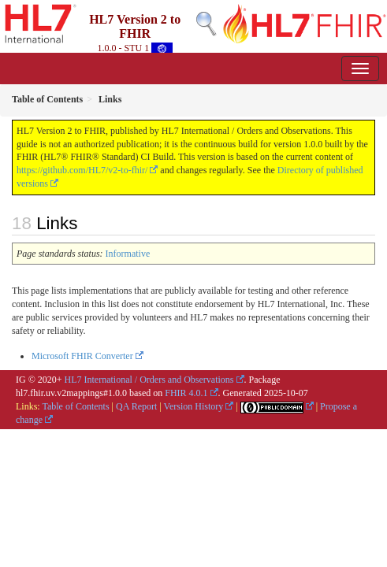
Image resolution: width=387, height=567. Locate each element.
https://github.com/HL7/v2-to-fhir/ (82, 170)
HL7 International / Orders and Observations (149, 379)
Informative (128, 253)
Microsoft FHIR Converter (82, 355)
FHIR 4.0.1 (186, 392)
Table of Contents (75, 406)
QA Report (136, 406)
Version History (194, 406)
